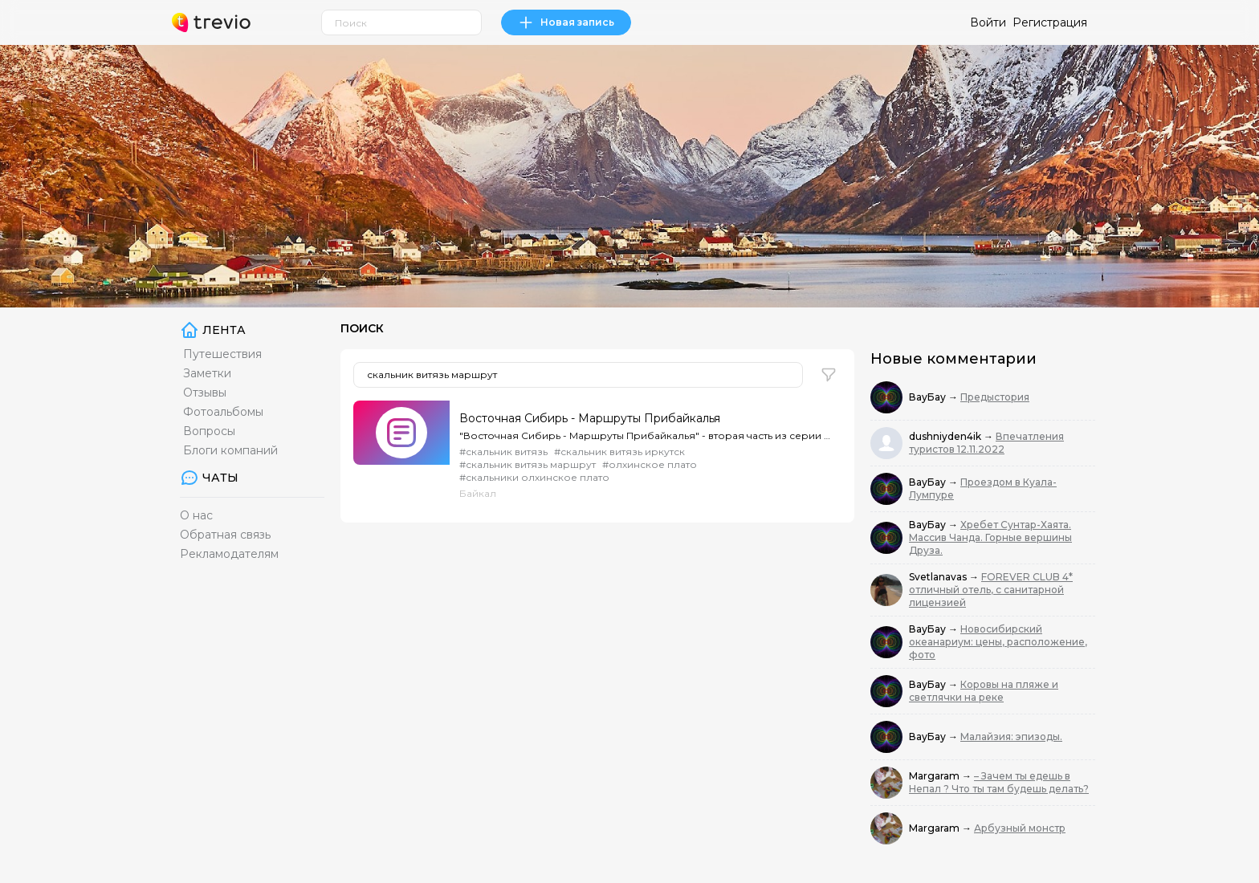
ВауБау (928, 397)
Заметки (207, 373)
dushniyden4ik (946, 436)
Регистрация (1049, 22)
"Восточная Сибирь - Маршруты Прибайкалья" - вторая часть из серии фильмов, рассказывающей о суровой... (645, 435)
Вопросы (209, 431)
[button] (828, 375)
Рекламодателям (229, 554)
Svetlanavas (939, 577)
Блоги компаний (230, 450)
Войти (988, 22)
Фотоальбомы (223, 412)
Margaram (935, 776)
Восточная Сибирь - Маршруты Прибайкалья (589, 418)
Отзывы (204, 392)
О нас (196, 515)
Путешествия (222, 354)
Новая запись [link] (566, 22)
